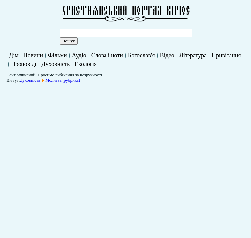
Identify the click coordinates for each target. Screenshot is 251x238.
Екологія (86, 64)
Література (193, 55)
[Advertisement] (129, 100)
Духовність (55, 64)
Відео (167, 55)
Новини (33, 55)
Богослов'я (141, 55)
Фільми (57, 55)
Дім (14, 55)
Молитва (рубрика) (62, 80)
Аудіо (79, 55)
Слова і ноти (107, 55)
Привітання (226, 55)
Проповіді (23, 64)
